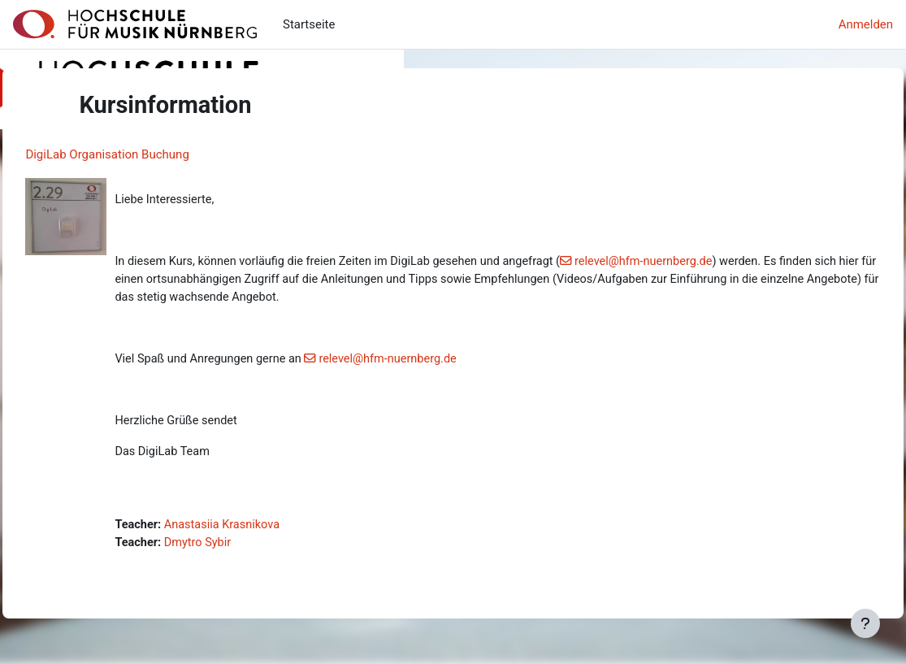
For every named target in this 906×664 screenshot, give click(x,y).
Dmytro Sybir (236, 547)
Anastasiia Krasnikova (261, 530)
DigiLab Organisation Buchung (143, 154)
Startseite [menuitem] (309, 24)
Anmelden (866, 24)
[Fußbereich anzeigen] (865, 623)
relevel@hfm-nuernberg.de (697, 262)
